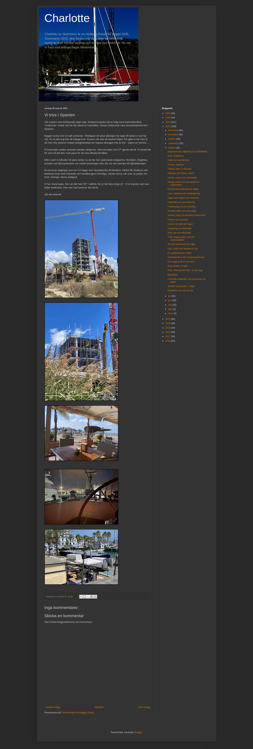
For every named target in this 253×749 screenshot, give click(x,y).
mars (171, 313)
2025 (168, 113)
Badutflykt (172, 275)
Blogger (138, 732)
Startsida (99, 707)
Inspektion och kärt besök (180, 290)
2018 (168, 332)
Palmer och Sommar (177, 219)
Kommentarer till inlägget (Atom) (78, 712)
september (173, 143)
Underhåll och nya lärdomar (181, 202)
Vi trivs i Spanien (175, 164)
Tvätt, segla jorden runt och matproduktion (181, 238)
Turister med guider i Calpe (180, 286)
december (173, 130)
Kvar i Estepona (175, 156)
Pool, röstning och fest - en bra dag (184, 270)
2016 (168, 341)
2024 (168, 117)
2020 (168, 323)
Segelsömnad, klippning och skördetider (187, 151)
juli (169, 296)
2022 (168, 126)
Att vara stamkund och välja (181, 244)
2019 (168, 328)
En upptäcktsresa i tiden (179, 253)
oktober (172, 139)
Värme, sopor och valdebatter (182, 177)
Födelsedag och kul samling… (182, 206)
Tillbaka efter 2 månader (179, 169)
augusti (172, 147)
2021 (168, 319)
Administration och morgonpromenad (185, 257)
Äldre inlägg (144, 707)
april (170, 309)
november (173, 134)
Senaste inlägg (52, 707)
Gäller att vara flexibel (178, 160)
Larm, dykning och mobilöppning (183, 193)
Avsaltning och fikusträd (179, 228)
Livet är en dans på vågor (180, 224)
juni (170, 300)
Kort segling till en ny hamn (180, 261)
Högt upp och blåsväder (179, 232)
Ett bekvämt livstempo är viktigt (182, 189)
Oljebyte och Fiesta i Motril (180, 173)
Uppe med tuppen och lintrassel (183, 198)
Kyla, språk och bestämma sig (182, 248)
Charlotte (67, 18)
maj (170, 305)
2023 (168, 122)
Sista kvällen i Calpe (177, 266)
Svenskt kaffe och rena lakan (181, 211)
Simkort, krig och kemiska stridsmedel (186, 215)
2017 (168, 336)
